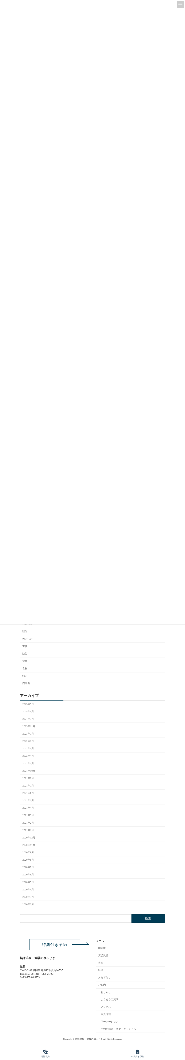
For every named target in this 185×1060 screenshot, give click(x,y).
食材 (24, 668)
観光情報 (106, 1014)
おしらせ (106, 992)
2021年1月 (28, 830)
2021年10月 (28, 770)
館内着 (26, 683)
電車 (24, 661)
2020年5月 (28, 881)
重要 (24, 646)
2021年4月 (28, 807)
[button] (54, 944)
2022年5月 (28, 748)
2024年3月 (28, 718)
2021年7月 (28, 785)
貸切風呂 (103, 955)
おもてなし (104, 977)
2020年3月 (28, 896)
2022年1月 (28, 763)
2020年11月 (28, 845)
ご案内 (102, 984)
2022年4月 (28, 755)
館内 (24, 675)
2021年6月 (28, 793)
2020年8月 (28, 859)
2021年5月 (28, 800)
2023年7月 (28, 733)
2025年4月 (28, 711)
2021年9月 (28, 778)
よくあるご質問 (109, 999)
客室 (100, 962)
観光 (24, 631)
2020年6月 (28, 874)
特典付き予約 (137, 1054)
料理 (100, 970)
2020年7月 (28, 867)
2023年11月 (28, 726)
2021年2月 (28, 822)
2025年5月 (28, 703)
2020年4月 (28, 889)
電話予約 (45, 1054)
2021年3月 (28, 815)
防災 (24, 653)
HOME (102, 948)
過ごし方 (27, 638)
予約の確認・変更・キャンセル (118, 1028)
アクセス (106, 1006)
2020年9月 (28, 852)
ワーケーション (109, 1021)
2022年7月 (28, 741)
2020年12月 (28, 837)
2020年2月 (28, 904)
